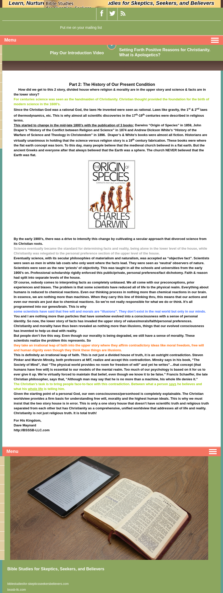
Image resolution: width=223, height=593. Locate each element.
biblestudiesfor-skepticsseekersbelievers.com (38, 584)
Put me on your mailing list (81, 27)
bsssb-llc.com (16, 589)
